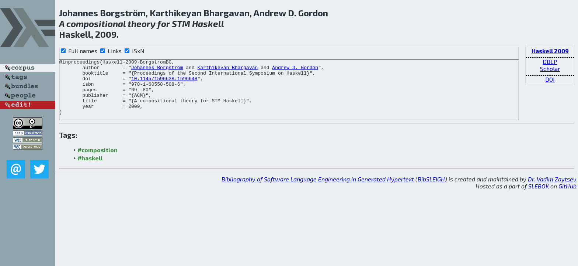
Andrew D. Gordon (295, 69)
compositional (96, 23)
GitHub (567, 197)
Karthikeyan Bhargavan (227, 69)
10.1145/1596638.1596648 (164, 82)
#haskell (89, 169)
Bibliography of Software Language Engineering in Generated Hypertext (318, 190)
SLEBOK (538, 197)
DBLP (550, 61)
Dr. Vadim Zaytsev (552, 190)
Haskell (208, 23)
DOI (550, 79)
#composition (97, 160)
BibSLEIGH (431, 190)
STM (181, 23)
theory (142, 23)
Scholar (550, 68)
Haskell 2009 (550, 50)
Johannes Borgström (157, 69)
